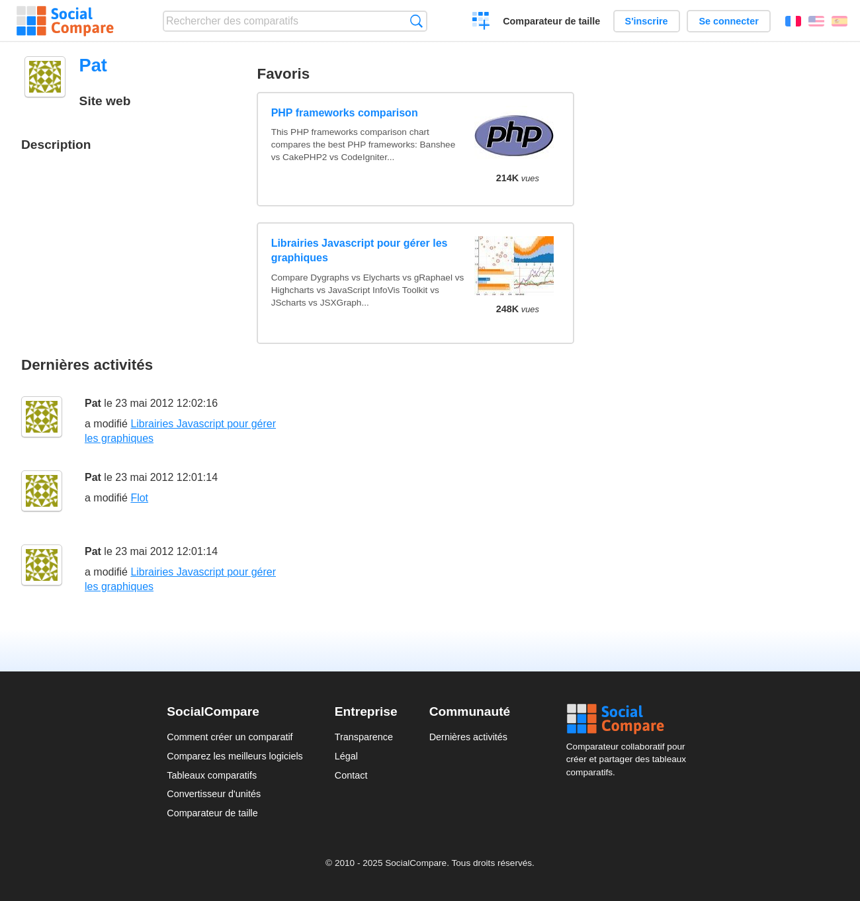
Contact (351, 775)
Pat (93, 403)
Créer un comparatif (481, 22)
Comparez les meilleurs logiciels (235, 756)
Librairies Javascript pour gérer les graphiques (359, 250)
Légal (346, 756)
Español (839, 21)
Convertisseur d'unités (214, 794)
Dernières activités (468, 737)
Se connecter (728, 21)
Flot (139, 497)
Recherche (416, 21)
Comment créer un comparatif (229, 737)
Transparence (364, 737)
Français (793, 21)
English (816, 21)
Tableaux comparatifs (212, 775)
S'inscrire (646, 21)
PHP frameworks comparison (344, 112)
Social (629, 719)
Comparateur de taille (551, 21)
